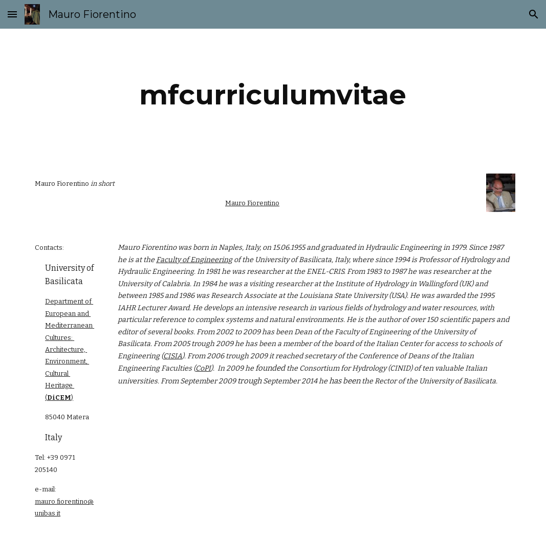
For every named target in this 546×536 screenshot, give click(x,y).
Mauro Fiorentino (252, 203)
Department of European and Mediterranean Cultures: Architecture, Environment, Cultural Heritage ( (69, 349)
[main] (273, 95)
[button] (12, 14)
